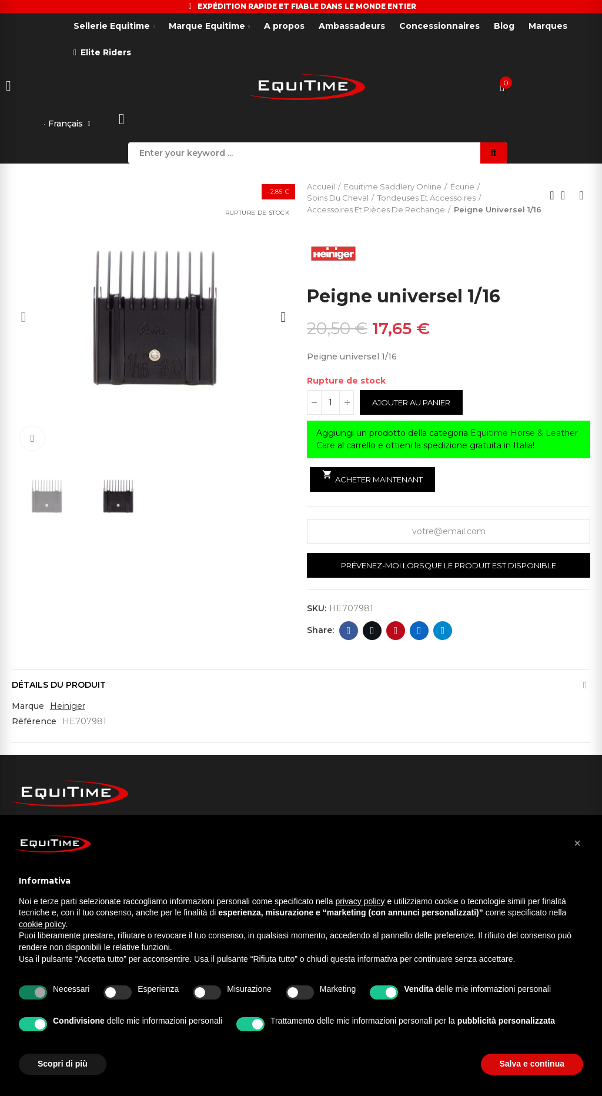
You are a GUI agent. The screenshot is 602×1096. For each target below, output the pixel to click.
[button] (23, 318)
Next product (581, 197)
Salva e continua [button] (532, 1063)
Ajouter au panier (411, 403)
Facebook (349, 631)
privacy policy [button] (360, 901)
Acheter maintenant (372, 478)
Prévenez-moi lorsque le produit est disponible (448, 566)
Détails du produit (59, 686)
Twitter (372, 631)
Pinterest (396, 631)
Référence (34, 722)
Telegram (443, 631)
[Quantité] (330, 403)
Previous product (552, 197)
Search (493, 154)
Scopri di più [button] (63, 1063)
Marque (28, 707)
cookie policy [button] (42, 924)
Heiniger (67, 707)
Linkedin (419, 631)
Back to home (567, 197)
